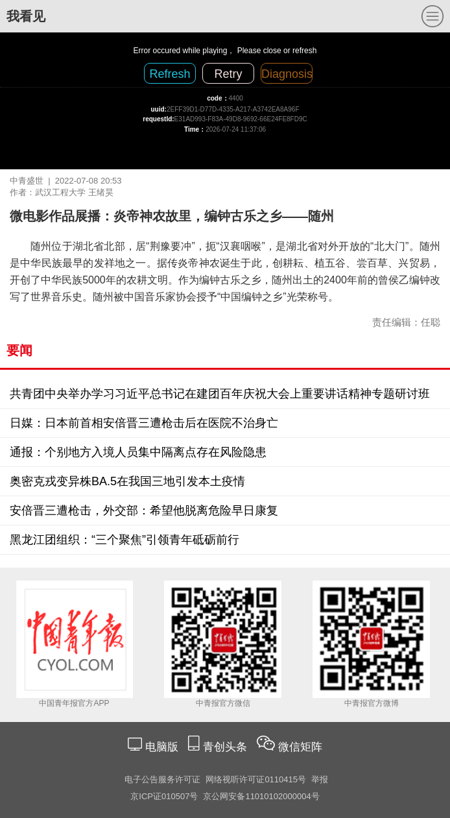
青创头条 (226, 747)
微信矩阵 (300, 747)
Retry (228, 73)
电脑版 (161, 747)
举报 (319, 779)
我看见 (25, 16)
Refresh (169, 73)
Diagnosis (287, 73)
